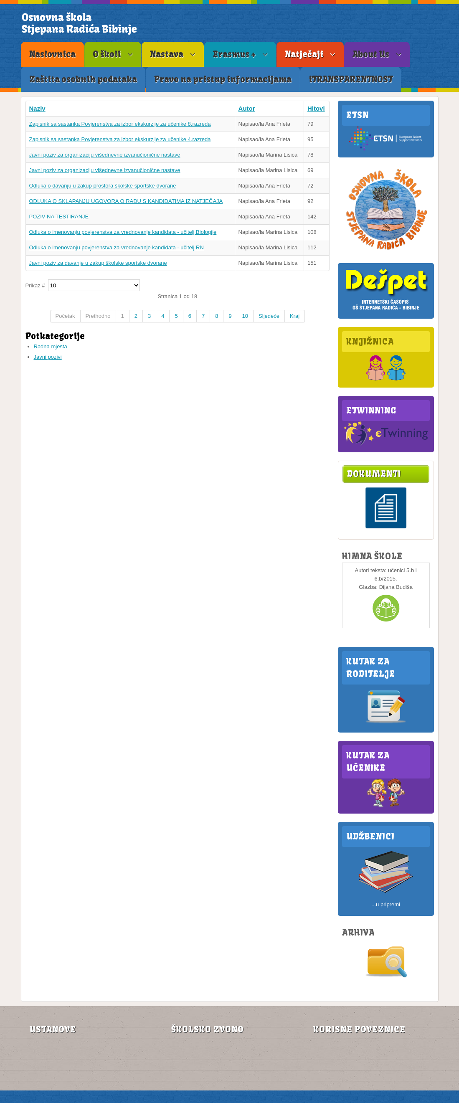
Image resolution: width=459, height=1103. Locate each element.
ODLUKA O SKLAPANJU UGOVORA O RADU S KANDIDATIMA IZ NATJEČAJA (126, 201)
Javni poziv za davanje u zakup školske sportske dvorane (98, 263)
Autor (246, 108)
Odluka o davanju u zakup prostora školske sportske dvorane (102, 186)
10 (245, 316)
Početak (65, 316)
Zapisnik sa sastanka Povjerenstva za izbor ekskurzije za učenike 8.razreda (120, 124)
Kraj (294, 316)
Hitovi (316, 108)
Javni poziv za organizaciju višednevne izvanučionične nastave (104, 155)
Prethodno (98, 316)
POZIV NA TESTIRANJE (59, 216)
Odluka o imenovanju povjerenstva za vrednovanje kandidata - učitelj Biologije (123, 232)
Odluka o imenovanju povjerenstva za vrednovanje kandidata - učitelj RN (116, 247)
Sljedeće (269, 316)
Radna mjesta (50, 346)
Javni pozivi (48, 357)
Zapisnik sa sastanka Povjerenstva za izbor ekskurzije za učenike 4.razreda (120, 139)
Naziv (37, 108)
